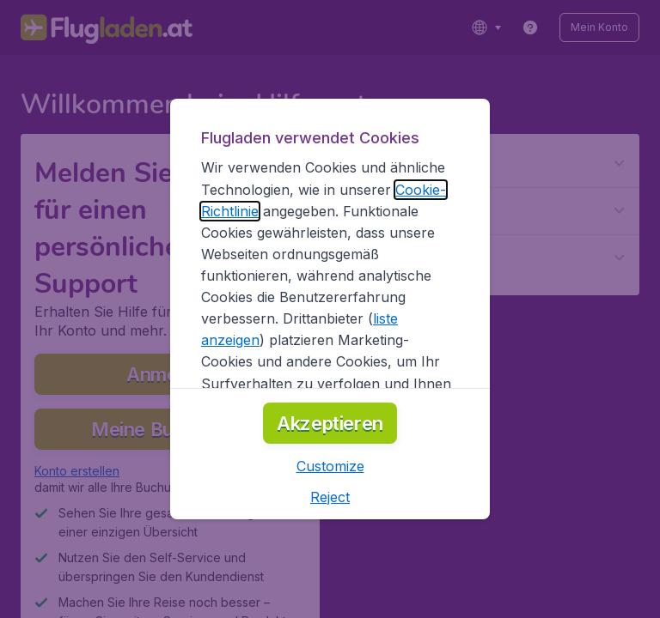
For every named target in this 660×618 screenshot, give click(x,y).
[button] (330, 466)
